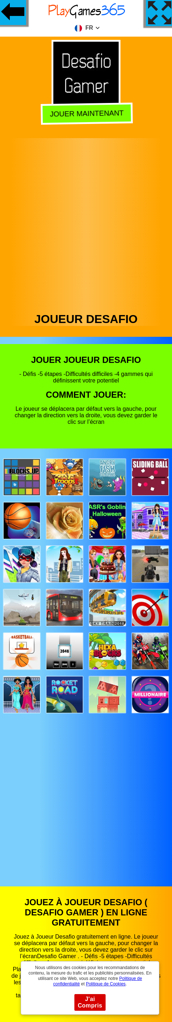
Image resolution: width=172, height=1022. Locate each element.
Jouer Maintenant (86, 113)
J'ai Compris (90, 1002)
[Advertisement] (85, 223)
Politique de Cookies (106, 983)
